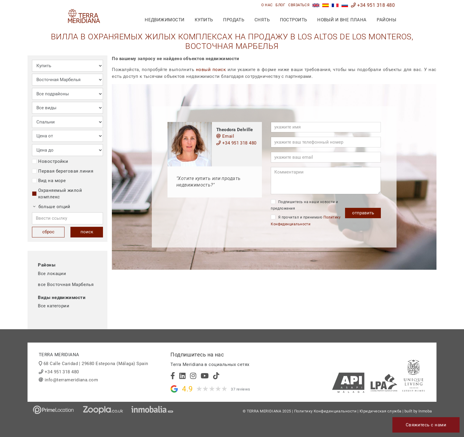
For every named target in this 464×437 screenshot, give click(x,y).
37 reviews (240, 389)
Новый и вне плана (342, 20)
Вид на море (49, 180)
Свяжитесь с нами (426, 425)
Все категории (53, 306)
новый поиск (211, 69)
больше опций (51, 206)
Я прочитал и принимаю (306, 220)
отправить (363, 213)
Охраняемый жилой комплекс (57, 194)
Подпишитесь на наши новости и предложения (304, 205)
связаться (299, 5)
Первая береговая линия (62, 171)
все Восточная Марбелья (66, 284)
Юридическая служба (380, 411)
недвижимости (164, 20)
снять (262, 20)
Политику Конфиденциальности (325, 411)
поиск (86, 231)
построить (293, 20)
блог (280, 5)
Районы (386, 20)
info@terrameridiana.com (71, 380)
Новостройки (50, 161)
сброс (48, 231)
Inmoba (425, 411)
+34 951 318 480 (373, 5)
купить (204, 20)
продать (233, 20)
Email (225, 136)
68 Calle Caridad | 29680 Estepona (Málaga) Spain (96, 363)
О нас (267, 5)
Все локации (52, 273)
